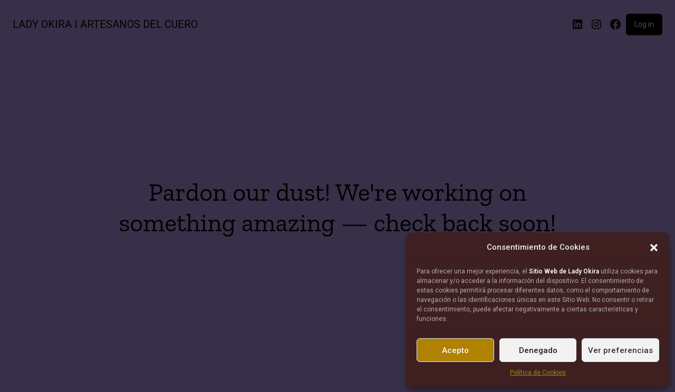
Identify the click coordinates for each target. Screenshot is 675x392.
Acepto (455, 350)
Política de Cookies (538, 372)
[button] (654, 247)
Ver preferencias (620, 350)
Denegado (538, 350)
